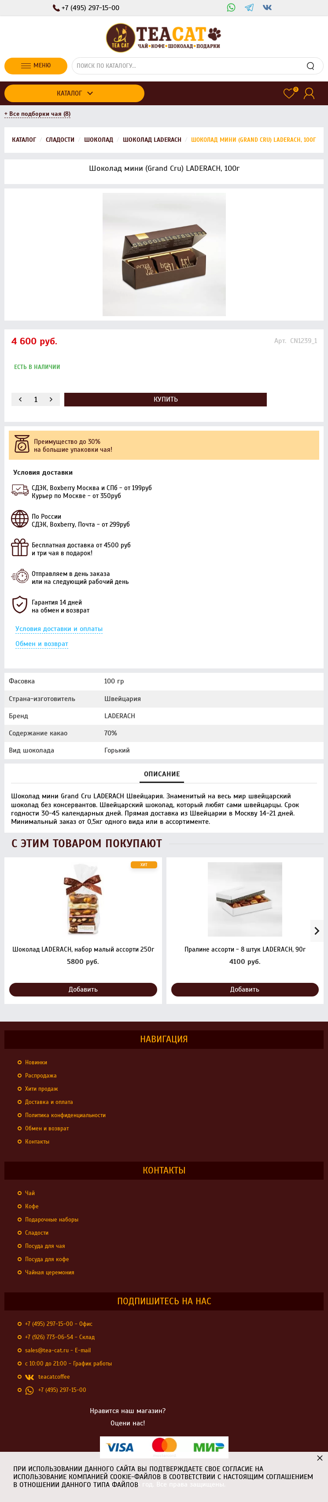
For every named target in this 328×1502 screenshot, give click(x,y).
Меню (36, 65)
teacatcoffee (47, 1377)
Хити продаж (41, 1088)
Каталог (69, 93)
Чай (30, 1193)
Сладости (36, 1232)
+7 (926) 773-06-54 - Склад (60, 1337)
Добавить (83, 989)
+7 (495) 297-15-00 (55, 1390)
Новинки (36, 1062)
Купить (166, 399)
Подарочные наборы (51, 1219)
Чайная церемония (49, 1272)
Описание (162, 774)
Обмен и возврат (41, 643)
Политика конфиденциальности (65, 1115)
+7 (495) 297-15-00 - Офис (58, 1324)
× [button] (320, 1457)
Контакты (37, 1141)
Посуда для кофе (47, 1259)
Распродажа (41, 1075)
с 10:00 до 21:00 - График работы (68, 1363)
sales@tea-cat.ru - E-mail (58, 1350)
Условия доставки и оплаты (59, 628)
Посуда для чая (45, 1246)
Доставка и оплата (49, 1102)
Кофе (32, 1206)
